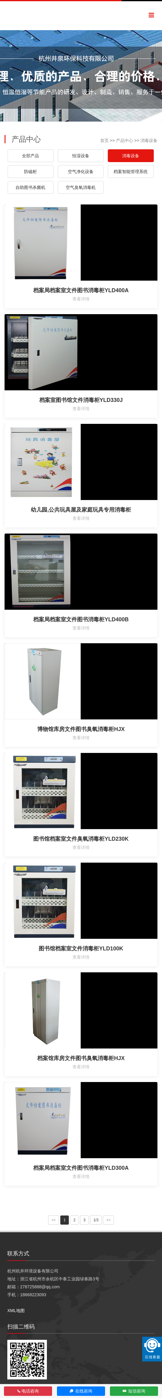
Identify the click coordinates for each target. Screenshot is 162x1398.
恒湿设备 (80, 155)
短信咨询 (134, 1391)
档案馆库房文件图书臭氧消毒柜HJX (81, 1058)
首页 (104, 140)
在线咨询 (81, 1391)
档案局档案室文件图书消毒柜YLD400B (81, 619)
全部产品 (30, 155)
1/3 (96, 1220)
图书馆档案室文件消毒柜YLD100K (81, 949)
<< (53, 1220)
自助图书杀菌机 (30, 187)
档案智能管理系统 (131, 171)
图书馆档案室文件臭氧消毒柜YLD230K (81, 839)
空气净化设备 (80, 171)
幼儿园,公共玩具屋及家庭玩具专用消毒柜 (81, 510)
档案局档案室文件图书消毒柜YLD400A (81, 290)
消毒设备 (148, 140)
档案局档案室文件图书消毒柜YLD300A (81, 1168)
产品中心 (124, 140)
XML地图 (16, 1310)
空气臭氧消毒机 (81, 187)
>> (108, 1220)
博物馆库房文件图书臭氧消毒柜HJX (81, 729)
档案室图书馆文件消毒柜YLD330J (81, 400)
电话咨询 (28, 1391)
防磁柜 (30, 171)
